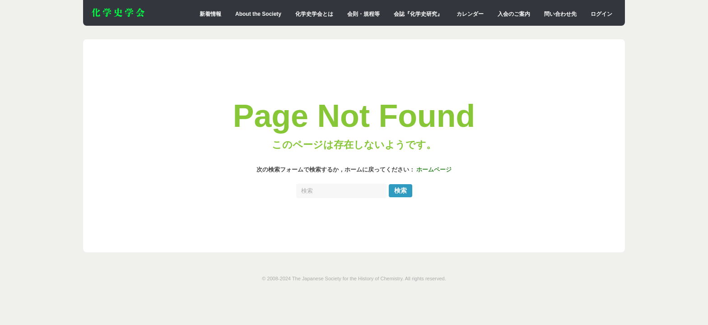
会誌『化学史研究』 (418, 14)
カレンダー (470, 14)
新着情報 (210, 14)
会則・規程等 (363, 14)
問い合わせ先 (560, 14)
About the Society (258, 14)
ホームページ (434, 170)
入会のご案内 (514, 14)
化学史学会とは (314, 14)
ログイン (601, 14)
